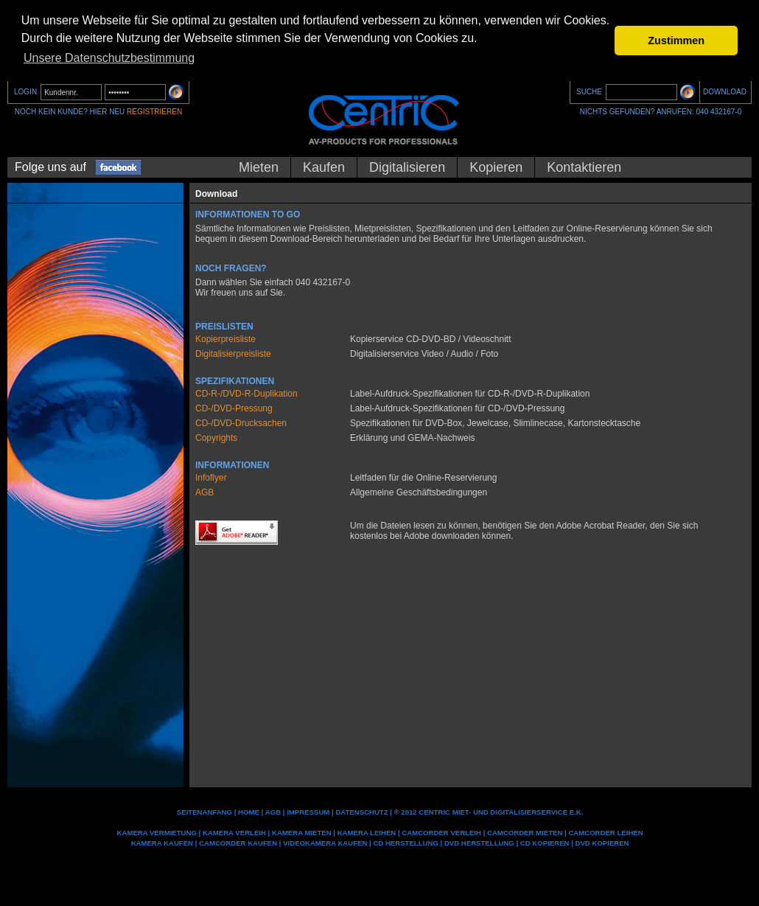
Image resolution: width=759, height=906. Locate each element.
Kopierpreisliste (225, 339)
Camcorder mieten (524, 833)
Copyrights (216, 438)
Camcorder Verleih (441, 833)
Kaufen (324, 167)
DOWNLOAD (724, 92)
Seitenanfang (204, 812)
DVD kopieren (602, 843)
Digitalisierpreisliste (233, 354)
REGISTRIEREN (154, 112)
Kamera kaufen (162, 843)
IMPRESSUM (308, 812)
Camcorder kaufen (238, 843)
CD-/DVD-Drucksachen (241, 423)
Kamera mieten (302, 833)
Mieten (259, 167)
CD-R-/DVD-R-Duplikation (246, 393)
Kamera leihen (366, 833)
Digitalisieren (407, 167)
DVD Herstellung (479, 843)
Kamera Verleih (234, 833)
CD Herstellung (405, 843)
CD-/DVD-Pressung (234, 408)
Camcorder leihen (605, 833)
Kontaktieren (584, 167)
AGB (204, 492)
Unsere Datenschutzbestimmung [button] (109, 58)
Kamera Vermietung (157, 833)
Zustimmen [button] (676, 40)
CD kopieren (545, 843)
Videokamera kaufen (325, 843)
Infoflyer (211, 478)
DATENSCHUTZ (361, 812)
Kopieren (495, 167)
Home (248, 812)
